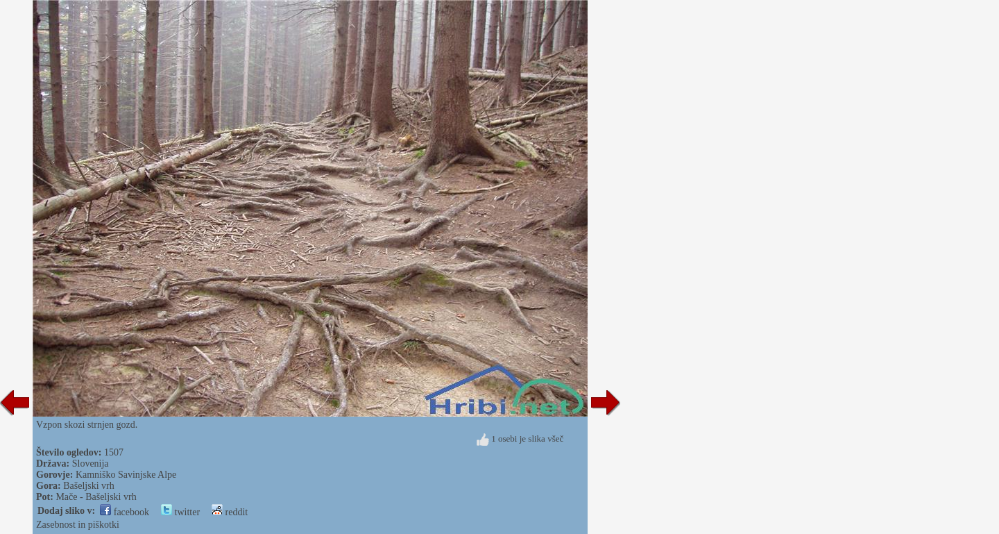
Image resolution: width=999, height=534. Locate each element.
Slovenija (90, 463)
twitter (180, 512)
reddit (230, 512)
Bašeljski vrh (88, 486)
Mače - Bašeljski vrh (96, 497)
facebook (124, 512)
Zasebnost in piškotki (77, 524)
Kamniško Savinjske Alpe (126, 474)
